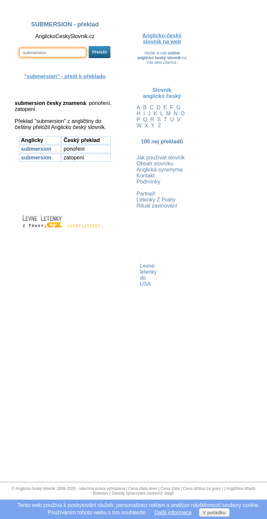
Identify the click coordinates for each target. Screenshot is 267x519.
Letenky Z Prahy (156, 200)
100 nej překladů (162, 141)
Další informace (173, 512)
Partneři (146, 194)
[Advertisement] (64, 185)
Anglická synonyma (160, 169)
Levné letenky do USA (141, 275)
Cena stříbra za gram (202, 488)
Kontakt (146, 175)
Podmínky (148, 181)
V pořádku (214, 512)
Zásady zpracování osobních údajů (143, 493)
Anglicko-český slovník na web (161, 38)
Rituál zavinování (157, 206)
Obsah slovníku (155, 163)
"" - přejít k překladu (65, 76)
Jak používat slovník (161, 157)
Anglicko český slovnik (35, 488)
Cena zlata (170, 488)
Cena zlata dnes (142, 488)
